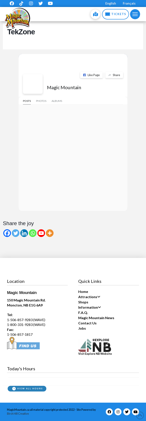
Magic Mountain (64, 87)
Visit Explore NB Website (95, 353)
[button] (135, 14)
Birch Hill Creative (18, 413)
